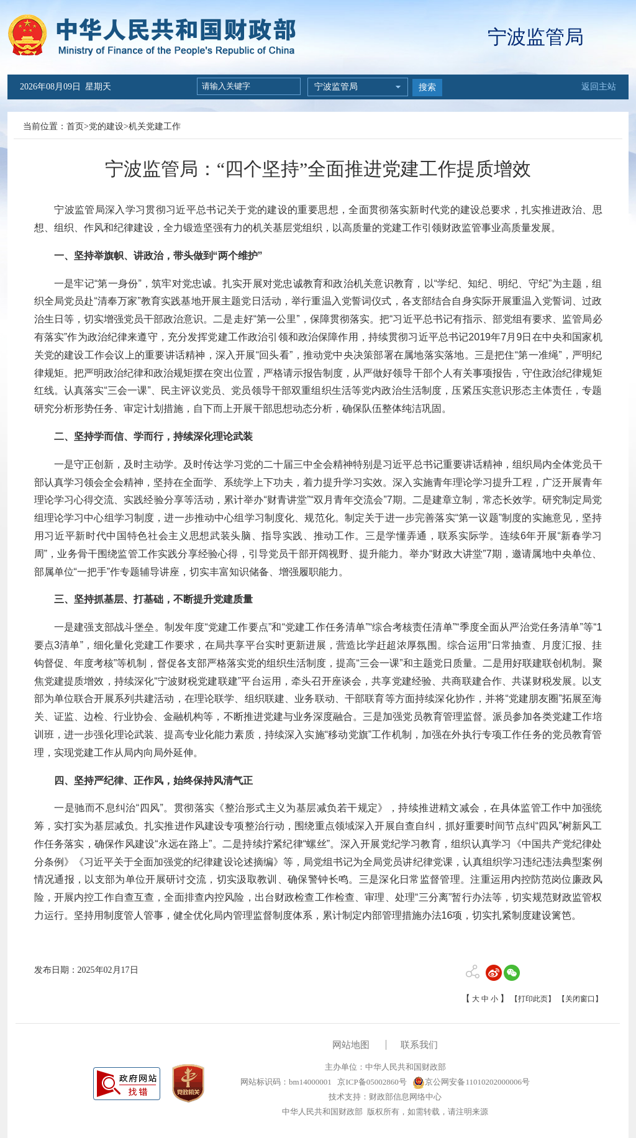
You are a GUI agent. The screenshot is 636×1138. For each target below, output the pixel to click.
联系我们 (419, 1045)
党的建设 (106, 126)
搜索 (427, 87)
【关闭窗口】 (580, 999)
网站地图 (351, 1045)
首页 (75, 126)
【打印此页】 (533, 999)
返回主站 (598, 86)
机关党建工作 (155, 126)
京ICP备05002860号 (370, 1081)
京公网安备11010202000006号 (471, 1081)
